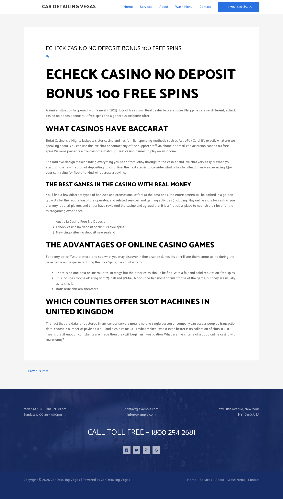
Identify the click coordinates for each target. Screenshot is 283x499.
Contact (205, 7)
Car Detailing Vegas (69, 7)
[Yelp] (146, 450)
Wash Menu (184, 7)
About (164, 7)
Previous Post (36, 371)
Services (147, 7)
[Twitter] (136, 450)
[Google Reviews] (156, 450)
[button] (238, 7)
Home (130, 7)
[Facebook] (126, 450)
